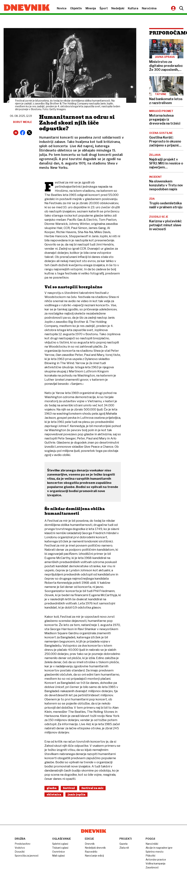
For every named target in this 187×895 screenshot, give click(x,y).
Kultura (133, 8)
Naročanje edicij (94, 855)
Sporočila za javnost (27, 855)
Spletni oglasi (60, 843)
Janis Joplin (76, 795)
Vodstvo (20, 847)
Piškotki (150, 855)
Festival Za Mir (92, 788)
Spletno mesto (155, 851)
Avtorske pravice (156, 859)
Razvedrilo (91, 851)
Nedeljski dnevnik (95, 847)
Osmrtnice (58, 851)
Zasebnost (152, 867)
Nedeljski (117, 8)
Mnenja (91, 8)
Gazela (123, 843)
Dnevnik (90, 843)
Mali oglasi (58, 855)
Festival (69, 788)
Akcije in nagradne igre (159, 847)
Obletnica (54, 795)
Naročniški (152, 843)
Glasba (51, 788)
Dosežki (20, 851)
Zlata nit (124, 847)
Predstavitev (22, 843)
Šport (104, 8)
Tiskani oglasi (60, 847)
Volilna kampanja (155, 863)
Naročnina (149, 8)
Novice (62, 8)
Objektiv (76, 8)
